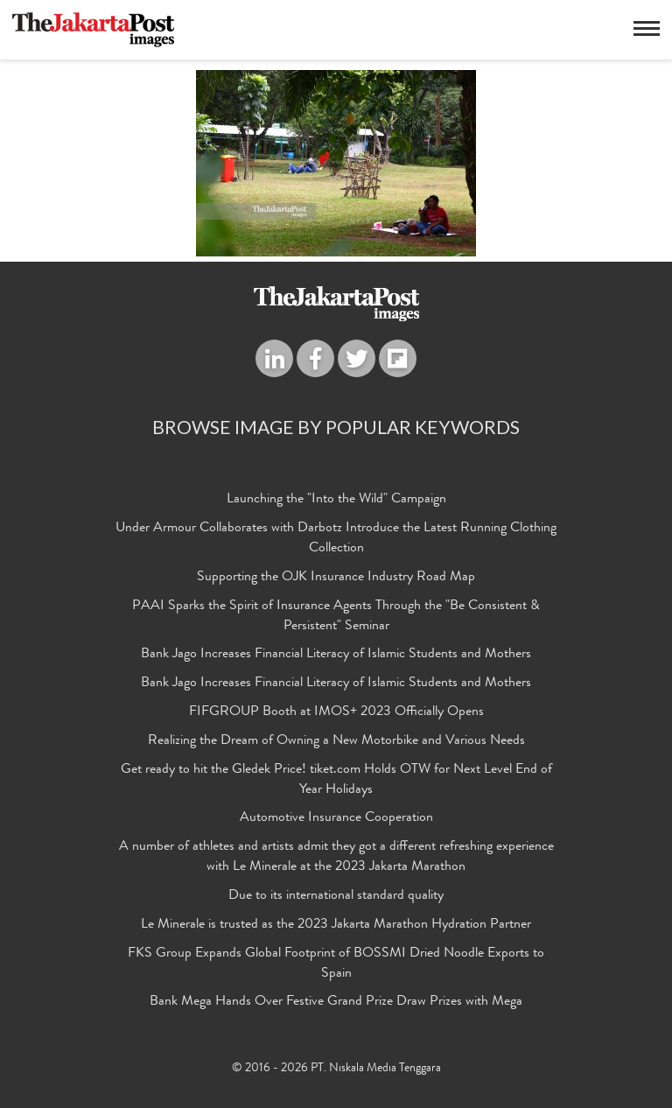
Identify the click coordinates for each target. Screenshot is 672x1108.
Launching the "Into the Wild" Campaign (336, 500)
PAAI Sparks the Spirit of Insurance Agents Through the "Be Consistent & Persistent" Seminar (336, 617)
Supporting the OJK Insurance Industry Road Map (336, 578)
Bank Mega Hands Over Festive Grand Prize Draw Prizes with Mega (336, 1002)
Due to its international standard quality (336, 896)
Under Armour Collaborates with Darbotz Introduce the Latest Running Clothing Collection (336, 539)
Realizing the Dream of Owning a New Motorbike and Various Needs (336, 741)
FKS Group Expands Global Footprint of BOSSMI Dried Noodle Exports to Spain (336, 964)
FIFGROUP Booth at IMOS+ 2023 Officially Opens (336, 712)
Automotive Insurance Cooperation (336, 818)
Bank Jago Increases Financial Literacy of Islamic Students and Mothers (336, 655)
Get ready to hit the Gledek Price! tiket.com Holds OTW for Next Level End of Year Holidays (336, 780)
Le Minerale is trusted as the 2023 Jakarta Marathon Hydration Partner (336, 925)
